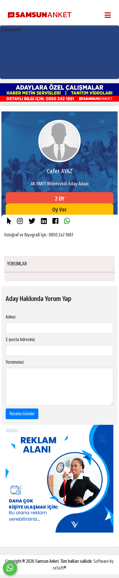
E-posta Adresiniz (20, 339)
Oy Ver (59, 209)
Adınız (11, 317)
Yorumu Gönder (22, 413)
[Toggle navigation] (107, 15)
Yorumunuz (15, 362)
